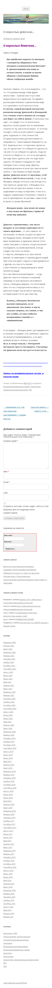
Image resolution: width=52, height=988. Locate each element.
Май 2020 (7, 722)
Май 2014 (7, 910)
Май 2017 (7, 841)
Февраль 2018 (9, 811)
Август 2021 (8, 672)
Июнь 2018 (8, 798)
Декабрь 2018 (9, 778)
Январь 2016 (8, 893)
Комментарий (10, 441)
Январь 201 (8, 917)
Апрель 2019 (8, 765)
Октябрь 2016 (9, 864)
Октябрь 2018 (9, 784)
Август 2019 (8, 751)
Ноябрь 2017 (8, 821)
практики (7, 953)
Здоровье (7, 943)
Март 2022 (7, 649)
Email (6, 482)
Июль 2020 (7, 715)
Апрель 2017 (8, 844)
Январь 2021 (8, 695)
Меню (26, 9)
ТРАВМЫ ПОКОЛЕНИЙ (24, 619)
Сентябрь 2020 (9, 708)
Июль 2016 (7, 874)
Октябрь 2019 (9, 745)
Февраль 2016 (9, 890)
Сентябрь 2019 (9, 748)
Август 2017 (8, 831)
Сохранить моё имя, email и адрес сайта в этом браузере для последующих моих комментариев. (25, 509)
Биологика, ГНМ (10, 933)
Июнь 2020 (8, 718)
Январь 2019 (8, 774)
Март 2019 (7, 768)
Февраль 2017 (9, 850)
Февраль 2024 (9, 642)
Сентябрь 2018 (9, 788)
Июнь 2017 (8, 837)
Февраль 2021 (9, 692)
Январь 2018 (8, 814)
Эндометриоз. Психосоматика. (17, 576)
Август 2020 (8, 712)
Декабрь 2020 (9, 698)
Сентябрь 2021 (9, 669)
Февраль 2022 (9, 652)
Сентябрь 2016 (9, 867)
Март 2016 (7, 887)
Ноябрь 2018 (8, 781)
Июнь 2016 (8, 877)
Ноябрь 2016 (8, 860)
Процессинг (8, 956)
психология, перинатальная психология (21, 960)
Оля (5, 612)
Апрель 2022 (8, 646)
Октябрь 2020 (9, 705)
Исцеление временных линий (16, 386)
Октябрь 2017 (9, 824)
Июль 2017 (7, 834)
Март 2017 (7, 847)
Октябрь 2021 (9, 665)
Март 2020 (7, 728)
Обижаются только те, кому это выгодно (21, 573)
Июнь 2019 (8, 758)
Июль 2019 (7, 755)
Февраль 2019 (9, 771)
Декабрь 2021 (9, 659)
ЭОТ (5, 966)
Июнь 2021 (8, 679)
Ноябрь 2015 (8, 900)
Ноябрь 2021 (8, 662)
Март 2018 (7, 807)
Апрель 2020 (8, 725)
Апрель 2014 (8, 913)
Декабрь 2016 (9, 857)
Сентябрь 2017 (9, 827)
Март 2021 (7, 688)
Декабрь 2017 (9, 817)
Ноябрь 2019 (8, 741)
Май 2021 (7, 682)
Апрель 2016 (8, 884)
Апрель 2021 (8, 685)
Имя (6, 471)
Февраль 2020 (9, 731)
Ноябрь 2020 (8, 702)
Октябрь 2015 (9, 903)
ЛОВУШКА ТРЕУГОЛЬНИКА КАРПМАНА (19, 570)
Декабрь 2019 (9, 738)
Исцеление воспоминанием (15, 946)
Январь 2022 (8, 655)
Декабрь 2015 (9, 897)
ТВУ (30, 390)
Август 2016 (8, 870)
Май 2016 (7, 880)
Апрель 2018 (8, 804)
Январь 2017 (8, 854)
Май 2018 (7, 801)
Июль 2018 (7, 794)
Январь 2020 (8, 735)
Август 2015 (8, 907)
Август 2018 (8, 791)
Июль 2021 (7, 675)
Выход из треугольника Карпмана (18, 566)
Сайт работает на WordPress (15, 983)
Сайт (5, 493)
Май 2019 (7, 761)
